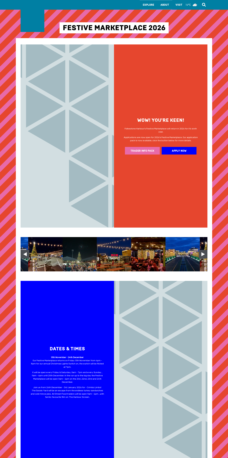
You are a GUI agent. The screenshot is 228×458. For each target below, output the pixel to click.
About (164, 4)
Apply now (179, 150)
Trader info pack (142, 150)
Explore (148, 4)
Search (203, 4)
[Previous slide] (25, 254)
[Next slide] (203, 254)
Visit (187, 4)
